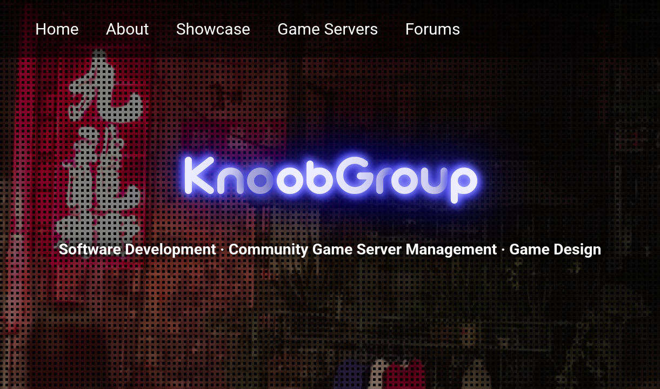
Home (57, 28)
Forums (433, 28)
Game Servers (327, 28)
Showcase (213, 28)
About (127, 28)
